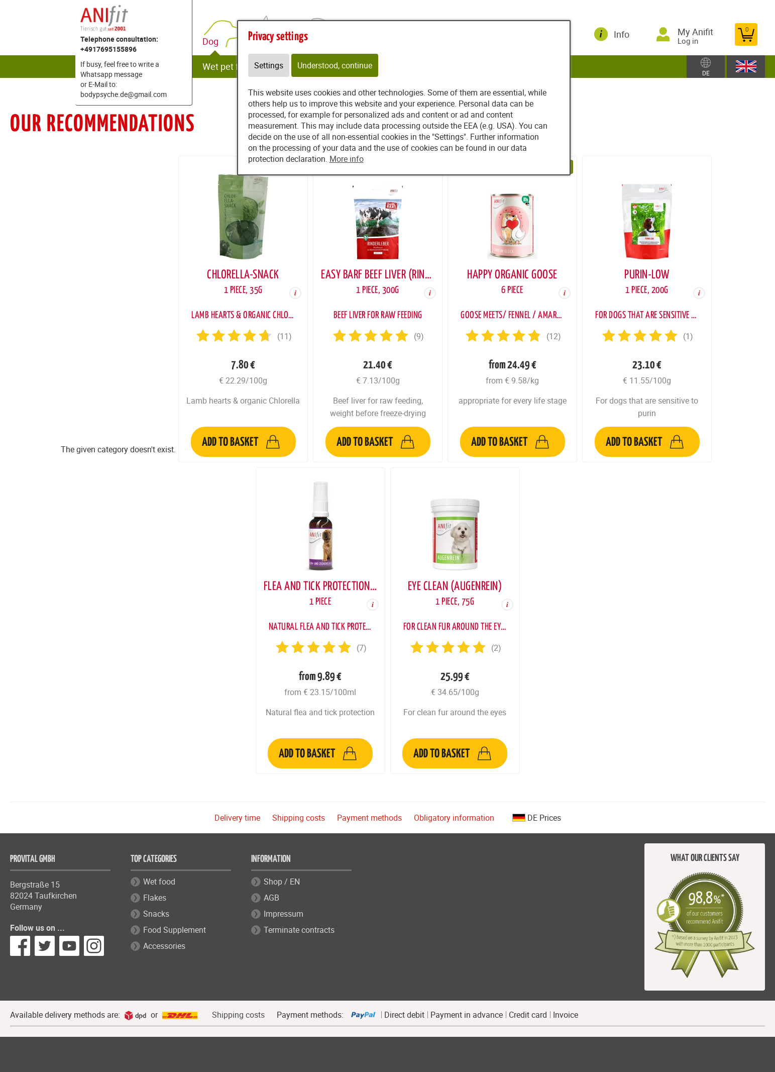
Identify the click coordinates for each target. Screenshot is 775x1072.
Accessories (164, 945)
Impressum (283, 913)
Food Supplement (174, 929)
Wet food (159, 881)
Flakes (154, 897)
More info (346, 158)
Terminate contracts (299, 929)
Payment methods (369, 817)
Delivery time (237, 817)
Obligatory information (454, 817)
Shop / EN (282, 881)
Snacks (156, 913)
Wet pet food (228, 66)
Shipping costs (298, 817)
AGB (271, 897)
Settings (268, 65)
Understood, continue (334, 65)
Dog (212, 41)
